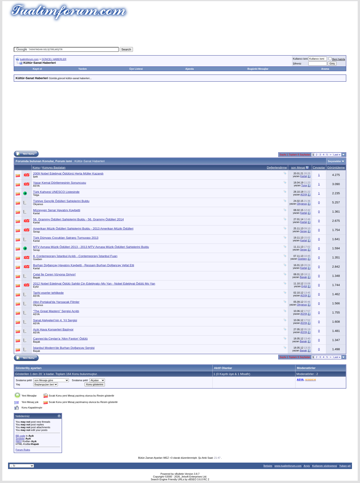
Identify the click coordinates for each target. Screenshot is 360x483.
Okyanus (38, 204)
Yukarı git (345, 465)
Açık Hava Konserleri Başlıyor (53, 329)
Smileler (20, 438)
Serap (36, 231)
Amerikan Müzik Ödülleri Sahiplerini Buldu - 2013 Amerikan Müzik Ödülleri (83, 228)
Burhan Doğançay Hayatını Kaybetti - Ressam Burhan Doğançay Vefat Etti (83, 265)
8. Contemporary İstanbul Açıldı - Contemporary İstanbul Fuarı (75, 256)
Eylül (36, 286)
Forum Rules (23, 449)
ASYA (36, 185)
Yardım (82, 68)
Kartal (303, 176)
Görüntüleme (336, 167)
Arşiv (307, 465)
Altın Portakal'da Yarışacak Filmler (56, 302)
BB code (20, 435)
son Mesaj (298, 167)
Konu (36, 167)
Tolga (36, 195)
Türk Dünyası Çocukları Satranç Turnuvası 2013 (65, 237)
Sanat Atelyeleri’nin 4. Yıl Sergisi (55, 320)
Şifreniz (297, 63)
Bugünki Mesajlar (258, 68)
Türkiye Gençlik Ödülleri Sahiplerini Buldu (61, 201)
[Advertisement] (180, 33)
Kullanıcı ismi (300, 58)
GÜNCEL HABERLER (54, 59)
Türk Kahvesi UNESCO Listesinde (56, 192)
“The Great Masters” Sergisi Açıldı (56, 311)
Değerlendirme (277, 167)
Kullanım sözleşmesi (324, 465)
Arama (325, 68)
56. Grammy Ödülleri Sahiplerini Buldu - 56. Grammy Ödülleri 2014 (78, 219)
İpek (35, 176)
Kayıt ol (37, 68)
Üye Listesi (136, 68)
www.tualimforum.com (287, 465)
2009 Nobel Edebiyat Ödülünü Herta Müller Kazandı (68, 173)
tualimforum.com (29, 59)
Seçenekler (334, 161)
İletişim (268, 465)
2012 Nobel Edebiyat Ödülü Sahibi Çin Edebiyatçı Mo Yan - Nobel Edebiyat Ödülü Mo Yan (94, 283)
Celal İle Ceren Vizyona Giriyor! (54, 274)
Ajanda (189, 68)
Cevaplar (319, 167)
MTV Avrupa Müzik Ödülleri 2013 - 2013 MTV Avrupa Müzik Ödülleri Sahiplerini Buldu (91, 247)
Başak (36, 277)
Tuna (304, 185)
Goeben (37, 259)
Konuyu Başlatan (53, 167)
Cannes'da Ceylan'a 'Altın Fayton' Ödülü (60, 338)
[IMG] (19, 441)
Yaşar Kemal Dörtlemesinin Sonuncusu (59, 182)
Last (336, 154)
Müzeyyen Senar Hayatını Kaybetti (56, 210)
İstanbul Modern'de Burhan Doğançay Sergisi (64, 348)
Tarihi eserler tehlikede (48, 292)
